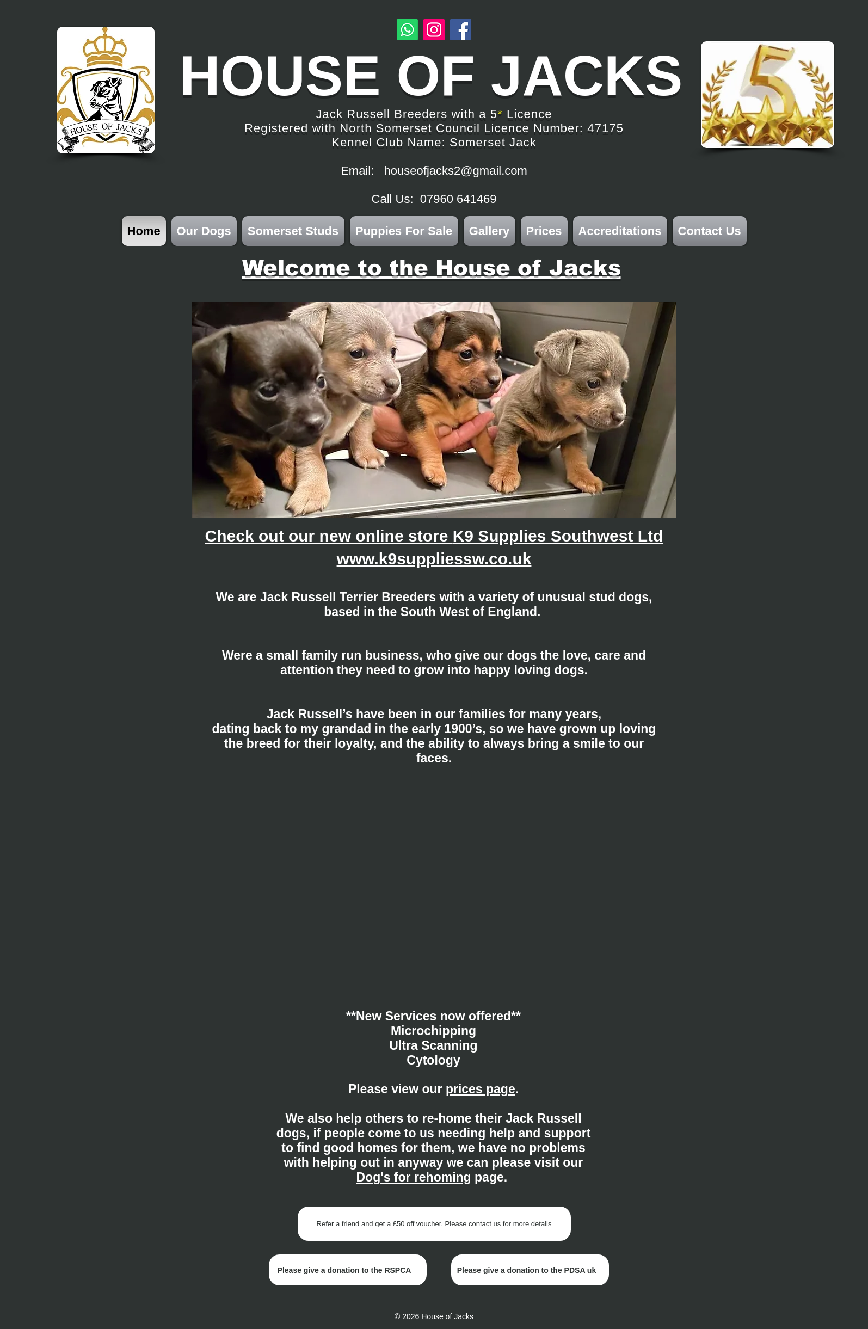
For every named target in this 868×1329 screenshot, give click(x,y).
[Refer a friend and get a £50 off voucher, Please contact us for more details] (434, 1224)
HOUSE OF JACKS (431, 75)
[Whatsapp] (407, 29)
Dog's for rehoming (413, 1177)
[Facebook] (460, 29)
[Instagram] (434, 29)
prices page (480, 1089)
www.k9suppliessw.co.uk (434, 559)
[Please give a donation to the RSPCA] (348, 1269)
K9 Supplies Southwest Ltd (558, 536)
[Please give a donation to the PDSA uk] (530, 1269)
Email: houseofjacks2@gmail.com (434, 170)
